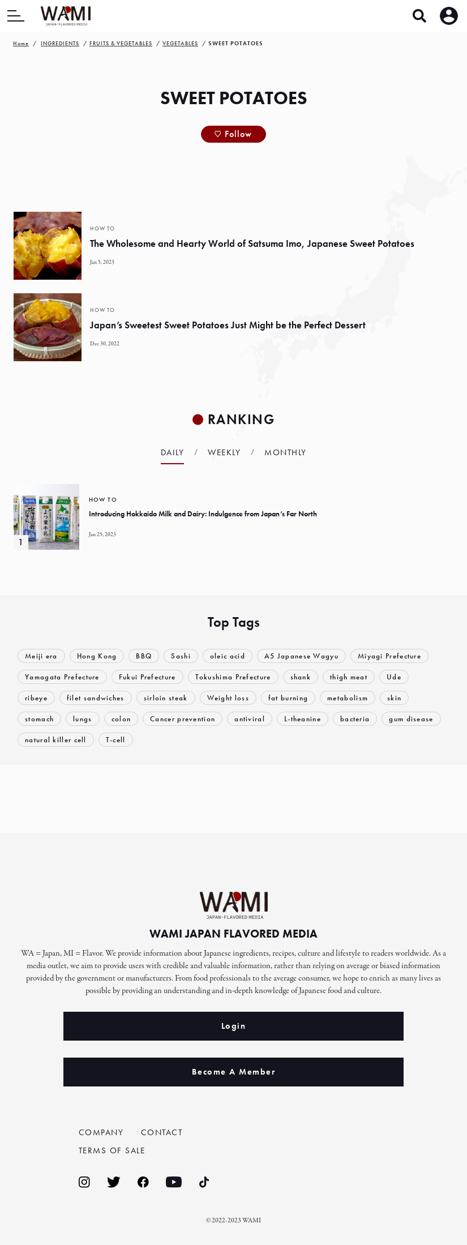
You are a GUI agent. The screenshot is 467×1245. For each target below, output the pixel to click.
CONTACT (162, 1132)
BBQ (144, 656)
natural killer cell (56, 740)
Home (21, 43)
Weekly (224, 452)
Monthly (285, 452)
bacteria (355, 719)
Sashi (181, 656)
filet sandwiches (96, 698)
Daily (173, 452)
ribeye (36, 698)
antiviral (249, 719)
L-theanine (302, 719)
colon (121, 719)
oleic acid (227, 656)
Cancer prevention (182, 719)
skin (394, 698)
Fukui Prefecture (147, 677)
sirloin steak (166, 698)
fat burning (288, 698)
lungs (82, 719)
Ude (394, 677)
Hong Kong (97, 656)
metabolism (347, 698)
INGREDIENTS (60, 43)
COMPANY (101, 1132)
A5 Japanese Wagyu (301, 656)
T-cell (116, 740)
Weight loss (228, 698)
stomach (39, 719)
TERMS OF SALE (112, 1150)
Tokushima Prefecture (233, 677)
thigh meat (348, 677)
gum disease (411, 719)
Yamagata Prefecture (62, 677)
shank (300, 677)
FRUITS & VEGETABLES (120, 43)
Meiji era (41, 656)
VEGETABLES (180, 43)
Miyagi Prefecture (389, 656)
